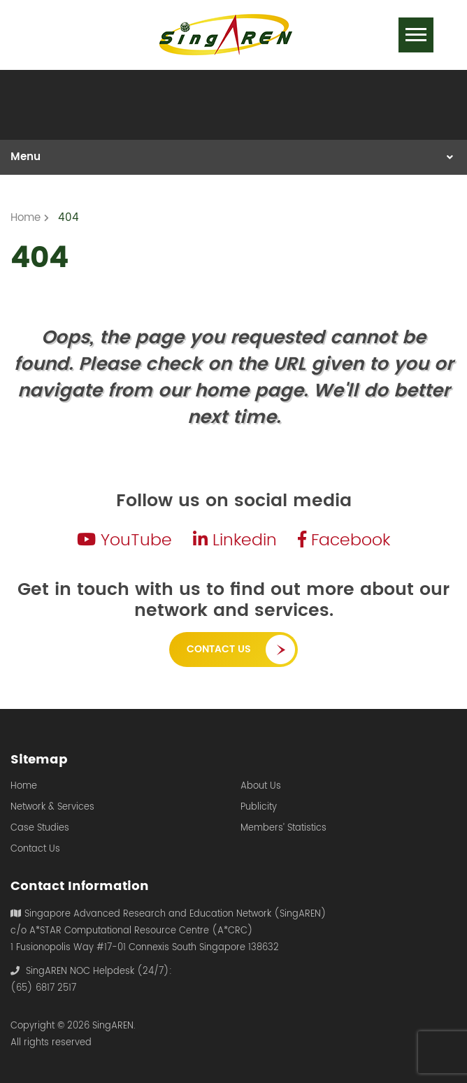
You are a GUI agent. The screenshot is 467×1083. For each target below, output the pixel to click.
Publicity (258, 808)
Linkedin (235, 540)
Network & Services (52, 808)
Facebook (344, 540)
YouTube (124, 540)
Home (23, 787)
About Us (260, 787)
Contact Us (219, 649)
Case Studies (39, 828)
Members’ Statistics (283, 828)
